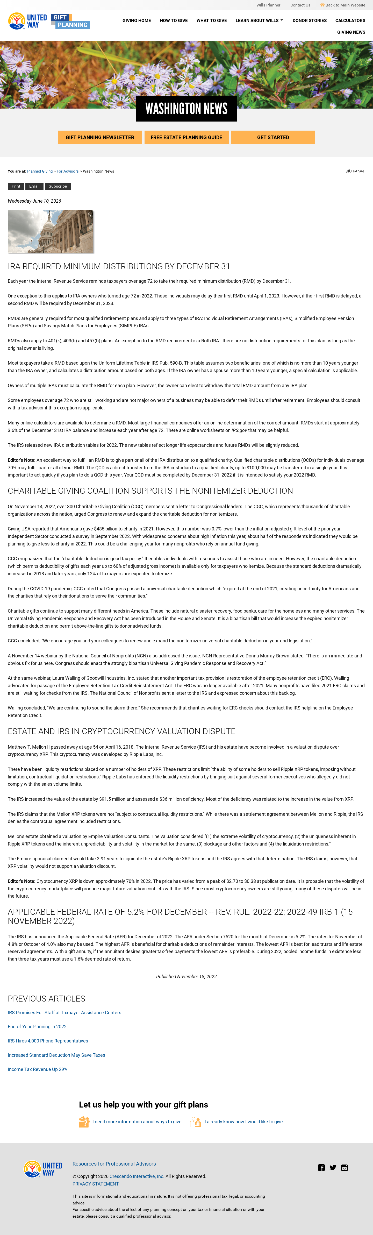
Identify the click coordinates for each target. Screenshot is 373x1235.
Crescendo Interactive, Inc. (137, 1176)
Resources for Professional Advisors (114, 1164)
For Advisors (68, 171)
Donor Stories (310, 20)
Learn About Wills (260, 20)
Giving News (351, 32)
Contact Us (300, 5)
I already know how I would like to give (236, 1122)
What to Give (212, 20)
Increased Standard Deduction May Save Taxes (56, 1055)
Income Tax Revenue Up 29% (37, 1069)
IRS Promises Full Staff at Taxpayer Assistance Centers (64, 1012)
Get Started (273, 137)
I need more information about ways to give (130, 1122)
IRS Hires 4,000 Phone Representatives (48, 1041)
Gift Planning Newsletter (100, 137)
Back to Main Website (342, 5)
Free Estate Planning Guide (186, 137)
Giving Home (137, 20)
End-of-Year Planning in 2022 (37, 1026)
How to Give (174, 20)
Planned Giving (40, 171)
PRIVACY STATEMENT (96, 1184)
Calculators (350, 20)
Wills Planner (268, 5)
